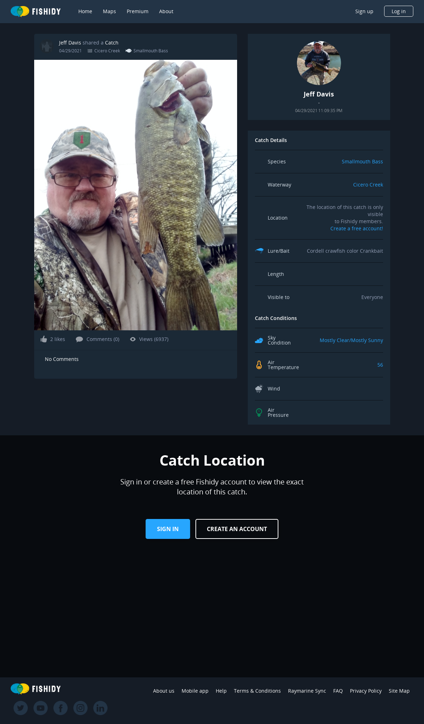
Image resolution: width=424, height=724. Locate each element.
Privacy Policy (366, 690)
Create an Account (237, 529)
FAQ (338, 690)
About (166, 11)
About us (163, 690)
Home (85, 11)
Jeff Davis (70, 42)
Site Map (399, 690)
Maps (109, 11)
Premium (137, 11)
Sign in (168, 529)
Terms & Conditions (257, 690)
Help (221, 690)
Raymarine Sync (307, 690)
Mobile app (195, 690)
